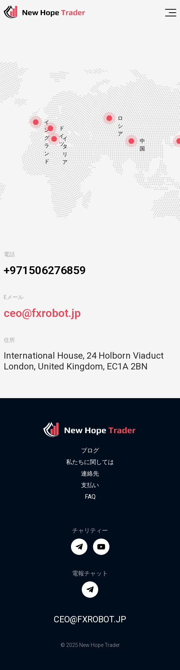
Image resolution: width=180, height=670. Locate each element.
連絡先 (90, 473)
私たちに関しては (90, 462)
